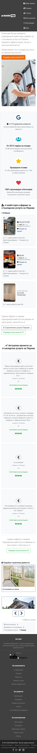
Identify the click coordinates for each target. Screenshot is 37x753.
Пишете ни (18, 677)
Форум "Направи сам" (18, 684)
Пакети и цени (18, 732)
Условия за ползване (7, 745)
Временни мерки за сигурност (27, 747)
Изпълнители (29, 18)
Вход (26, 28)
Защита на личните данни (22, 745)
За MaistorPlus (18, 670)
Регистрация (28, 23)
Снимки (27, 8)
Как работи (18, 699)
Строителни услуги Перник (16, 327)
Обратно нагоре (29, 620)
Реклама (18, 673)
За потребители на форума (18, 710)
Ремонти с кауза (18, 680)
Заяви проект (29, 3)
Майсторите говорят (18, 729)
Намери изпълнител (13, 57)
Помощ (18, 706)
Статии (27, 13)
